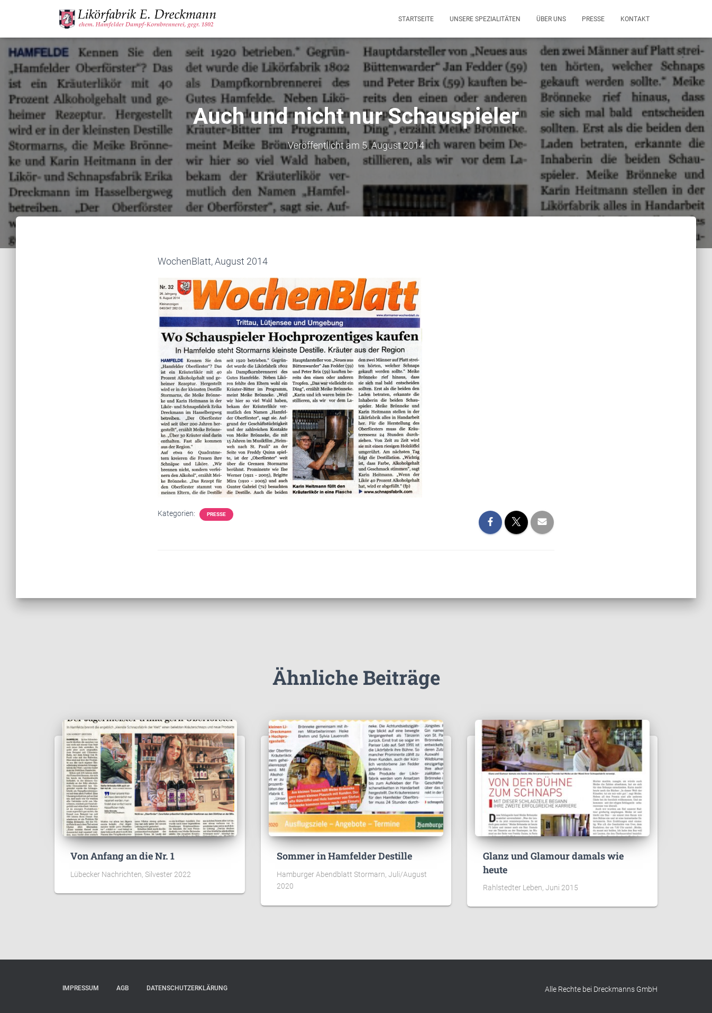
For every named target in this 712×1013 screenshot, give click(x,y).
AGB (122, 988)
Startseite (416, 19)
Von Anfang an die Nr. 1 (122, 855)
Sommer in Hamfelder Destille (344, 855)
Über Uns (551, 19)
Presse (593, 19)
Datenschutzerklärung (187, 988)
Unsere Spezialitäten (485, 19)
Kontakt (635, 19)
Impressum (80, 988)
